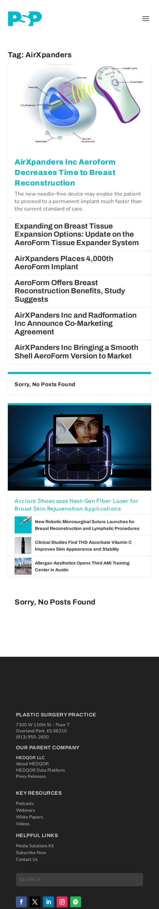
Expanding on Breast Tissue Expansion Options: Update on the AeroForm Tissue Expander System (77, 234)
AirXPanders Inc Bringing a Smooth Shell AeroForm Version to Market (76, 351)
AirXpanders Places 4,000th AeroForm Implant (64, 263)
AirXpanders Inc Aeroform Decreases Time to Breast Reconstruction (65, 172)
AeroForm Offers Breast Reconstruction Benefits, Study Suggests (70, 291)
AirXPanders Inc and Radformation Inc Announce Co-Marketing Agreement (76, 323)
